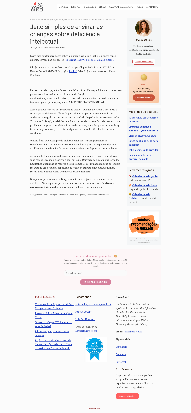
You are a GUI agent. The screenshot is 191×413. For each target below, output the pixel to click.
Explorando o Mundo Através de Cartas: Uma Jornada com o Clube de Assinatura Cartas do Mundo (53, 344)
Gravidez (63, 7)
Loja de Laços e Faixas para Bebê (93, 304)
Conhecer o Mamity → (143, 97)
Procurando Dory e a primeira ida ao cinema (89, 60)
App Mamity (152, 7)
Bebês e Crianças (45, 19)
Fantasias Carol (83, 311)
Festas (102, 7)
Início (32, 19)
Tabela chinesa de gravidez (143, 150)
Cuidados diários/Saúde (69, 194)
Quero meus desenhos (95, 282)
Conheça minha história (144, 62)
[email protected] (133, 331)
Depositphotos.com (86, 330)
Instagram (121, 346)
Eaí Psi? (73, 71)
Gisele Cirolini (58, 47)
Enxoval (75, 7)
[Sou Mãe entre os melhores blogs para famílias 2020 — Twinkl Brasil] (95, 349)
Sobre (140, 7)
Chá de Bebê (89, 7)
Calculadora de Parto (121, 7)
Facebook (121, 354)
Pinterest (121, 362)
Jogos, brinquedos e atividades (94, 194)
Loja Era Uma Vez (85, 319)
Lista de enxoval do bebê (142, 135)
